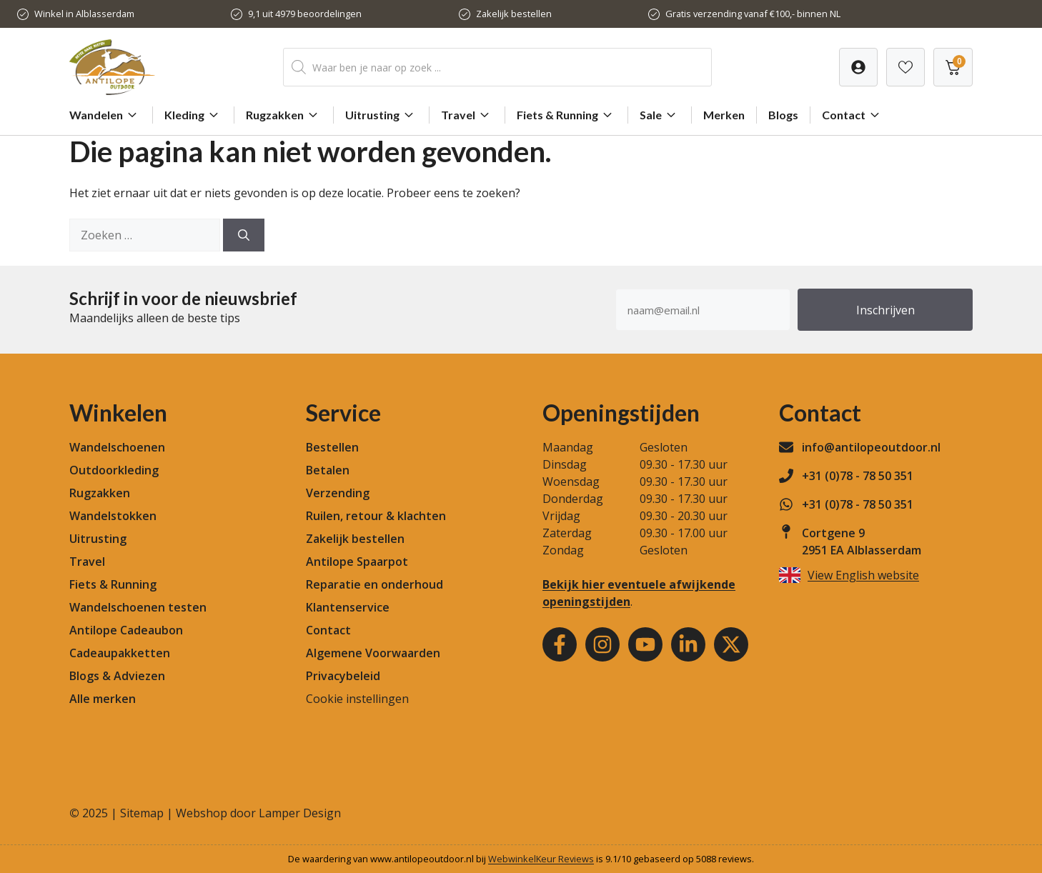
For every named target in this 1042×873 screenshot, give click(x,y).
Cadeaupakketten (119, 653)
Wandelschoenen (117, 447)
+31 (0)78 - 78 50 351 (857, 476)
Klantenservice (347, 607)
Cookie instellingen (357, 699)
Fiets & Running (566, 115)
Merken (724, 114)
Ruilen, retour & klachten (376, 516)
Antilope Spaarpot (357, 561)
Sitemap (142, 813)
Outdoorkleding (114, 470)
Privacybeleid (343, 676)
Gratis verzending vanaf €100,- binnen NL (752, 13)
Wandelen (105, 115)
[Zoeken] (243, 235)
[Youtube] (645, 644)
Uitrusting (381, 115)
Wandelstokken (113, 516)
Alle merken (102, 699)
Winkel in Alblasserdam (84, 13)
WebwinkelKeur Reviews (541, 858)
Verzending (337, 493)
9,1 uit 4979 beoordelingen (305, 13)
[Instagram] (602, 644)
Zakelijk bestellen (514, 13)
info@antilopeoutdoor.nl (871, 447)
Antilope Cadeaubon (126, 630)
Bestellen (332, 447)
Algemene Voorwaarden (373, 653)
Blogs (783, 114)
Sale (660, 115)
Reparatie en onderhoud (374, 584)
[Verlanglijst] (858, 67)
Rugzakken (284, 115)
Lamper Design (300, 813)
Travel (467, 115)
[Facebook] (559, 644)
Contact (852, 115)
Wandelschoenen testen (138, 607)
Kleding (193, 115)
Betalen (327, 470)
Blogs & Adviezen (117, 676)
